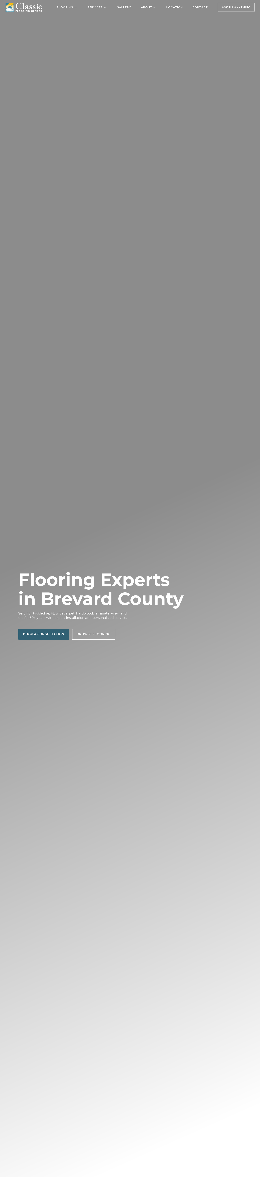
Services (95, 7)
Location (174, 7)
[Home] (23, 7)
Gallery (124, 7)
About (146, 7)
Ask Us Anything (236, 7)
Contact (200, 7)
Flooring (65, 7)
